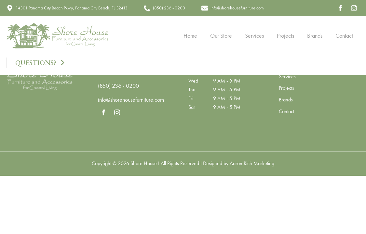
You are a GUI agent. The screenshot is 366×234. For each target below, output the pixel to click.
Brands (314, 35)
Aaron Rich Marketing (252, 163)
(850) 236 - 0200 (118, 85)
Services (254, 35)
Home (190, 35)
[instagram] (353, 8)
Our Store (221, 35)
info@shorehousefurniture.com (131, 99)
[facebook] (340, 8)
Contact (344, 35)
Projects (285, 35)
